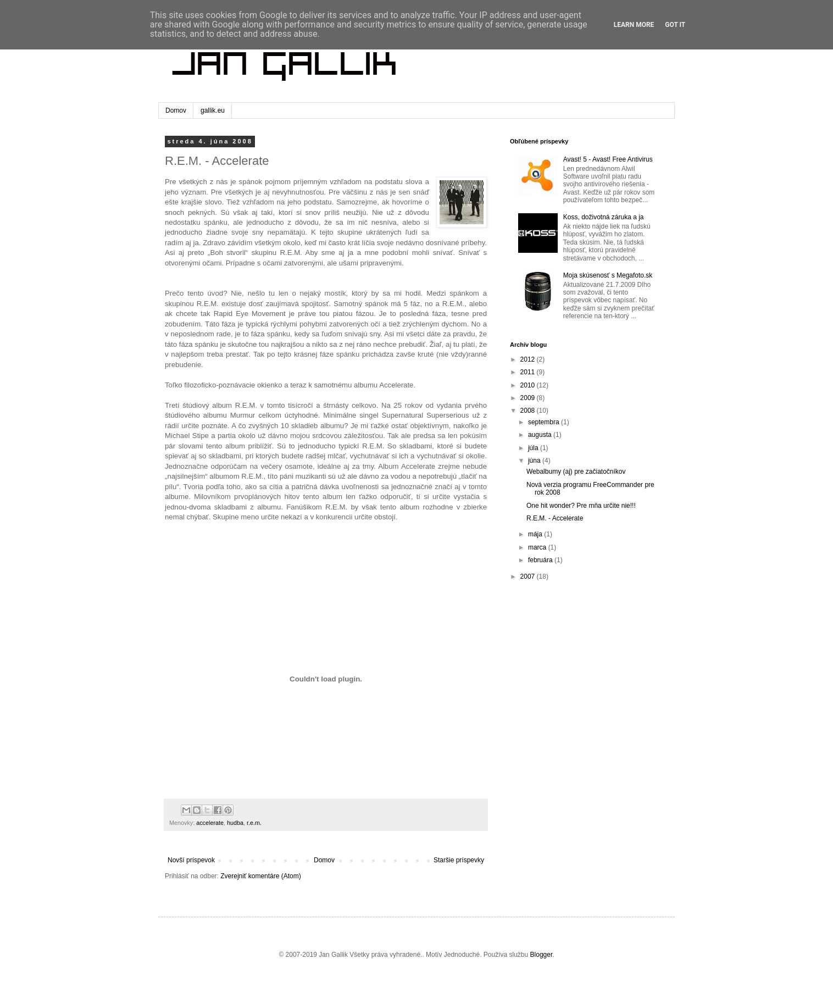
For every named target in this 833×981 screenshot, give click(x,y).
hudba (235, 822)
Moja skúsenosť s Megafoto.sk (608, 275)
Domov (175, 110)
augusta (540, 435)
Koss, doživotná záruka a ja (603, 217)
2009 (528, 398)
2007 (528, 576)
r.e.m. (254, 822)
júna (535, 460)
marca (538, 547)
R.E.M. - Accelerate (554, 518)
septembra (544, 422)
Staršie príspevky (459, 860)
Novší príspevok (191, 860)
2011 (528, 372)
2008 (528, 410)
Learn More (634, 25)
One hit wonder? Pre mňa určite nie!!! (581, 505)
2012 (528, 359)
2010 (528, 385)
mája (536, 534)
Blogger (541, 954)
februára (541, 560)
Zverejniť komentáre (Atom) (260, 876)
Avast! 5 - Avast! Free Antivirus (608, 159)
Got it (675, 25)
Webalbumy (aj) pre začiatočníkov (576, 471)
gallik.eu (213, 110)
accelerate (210, 822)
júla (534, 448)
